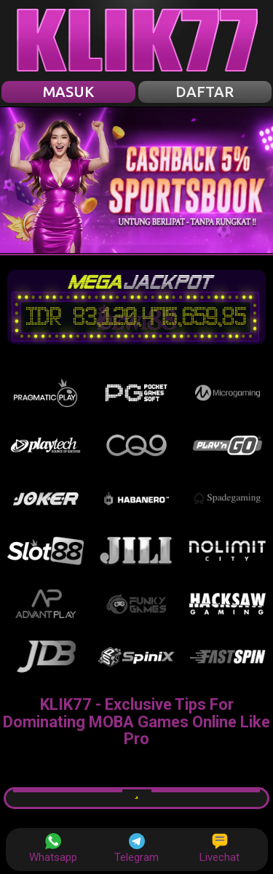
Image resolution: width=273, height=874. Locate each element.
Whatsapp (53, 848)
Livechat (219, 848)
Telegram (136, 848)
